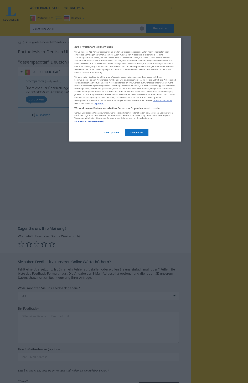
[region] (125, 90)
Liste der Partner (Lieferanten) (89, 121)
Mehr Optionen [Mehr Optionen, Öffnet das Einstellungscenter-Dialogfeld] (111, 132)
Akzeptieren (136, 132)
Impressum (99, 103)
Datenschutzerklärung (163, 100)
